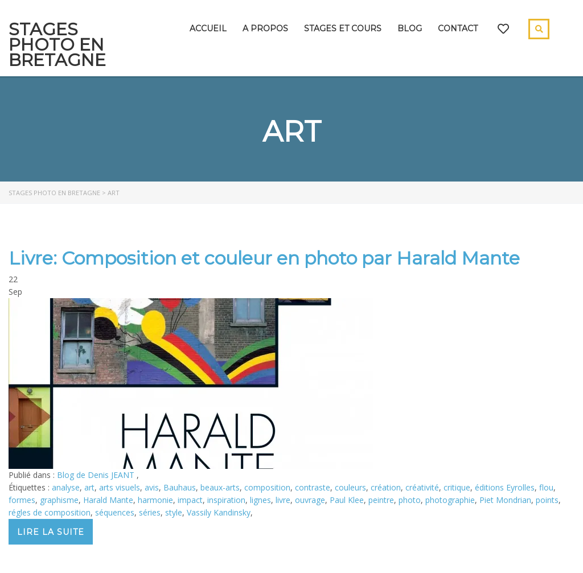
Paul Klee (347, 499)
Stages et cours (342, 28)
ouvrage (310, 499)
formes (22, 499)
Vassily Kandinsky (219, 512)
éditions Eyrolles (505, 487)
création (386, 487)
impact (190, 499)
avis (152, 487)
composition (267, 487)
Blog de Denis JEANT (97, 474)
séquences (114, 512)
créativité (422, 487)
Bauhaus (179, 487)
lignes (260, 499)
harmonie (155, 499)
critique (457, 487)
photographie (450, 499)
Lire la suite (50, 532)
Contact (458, 28)
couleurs (350, 487)
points (547, 499)
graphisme (59, 499)
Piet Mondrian (505, 499)
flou (546, 487)
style (173, 512)
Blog (409, 28)
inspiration (226, 499)
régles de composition (50, 512)
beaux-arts (220, 487)
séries (150, 512)
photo (410, 499)
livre (283, 499)
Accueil (208, 28)
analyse (66, 487)
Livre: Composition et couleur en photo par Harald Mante (264, 258)
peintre (381, 499)
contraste (312, 487)
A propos (265, 28)
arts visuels (119, 487)
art (89, 487)
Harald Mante (108, 499)
